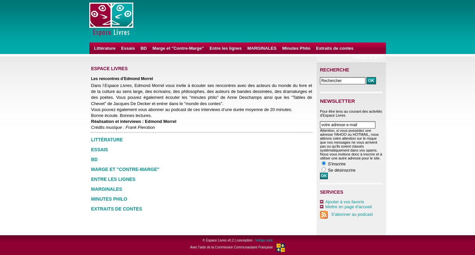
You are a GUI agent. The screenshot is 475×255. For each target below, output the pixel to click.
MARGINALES (262, 48)
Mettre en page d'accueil (348, 206)
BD (144, 48)
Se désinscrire (342, 170)
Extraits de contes (335, 48)
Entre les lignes (225, 48)
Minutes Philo (296, 48)
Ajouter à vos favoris (344, 201)
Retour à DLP (368, 57)
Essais (128, 48)
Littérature (104, 48)
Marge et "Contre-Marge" (178, 48)
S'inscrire (337, 163)
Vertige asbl (263, 240)
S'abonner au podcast (346, 214)
